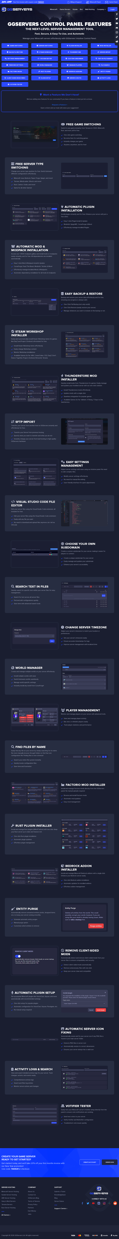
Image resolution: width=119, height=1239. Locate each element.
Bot (81, 9)
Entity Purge (104, 71)
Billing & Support (74, 2)
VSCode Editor (45, 58)
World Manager (44, 65)
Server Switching (45, 46)
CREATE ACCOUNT (89, 1162)
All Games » (6, 1215)
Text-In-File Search (104, 58)
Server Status (59, 1201)
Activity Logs (104, 78)
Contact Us (32, 1195)
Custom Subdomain (74, 58)
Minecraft (53, 9)
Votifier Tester (15, 84)
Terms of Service (34, 1201)
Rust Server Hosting (8, 1208)
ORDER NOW (109, 1162)
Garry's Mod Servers (9, 1201)
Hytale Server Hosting (9, 1195)
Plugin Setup (45, 78)
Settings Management (15, 58)
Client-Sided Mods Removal (15, 78)
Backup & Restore (15, 52)
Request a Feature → (59, 105)
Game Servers (65, 9)
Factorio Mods (15, 71)
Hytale (75, 9)
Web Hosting (90, 9)
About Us (31, 1192)
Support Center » (60, 1209)
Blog (55, 1198)
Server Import (104, 52)
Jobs (29, 1214)
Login (113, 9)
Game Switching (15, 46)
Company (100, 9)
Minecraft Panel (93, 2)
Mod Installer (104, 46)
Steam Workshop (44, 52)
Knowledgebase (60, 1195)
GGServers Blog (33, 1198)
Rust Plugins (44, 71)
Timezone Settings (14, 65)
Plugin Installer (74, 46)
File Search (104, 65)
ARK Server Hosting (8, 1198)
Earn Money (32, 1211)
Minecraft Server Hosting (10, 1192)
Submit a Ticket (59, 1192)
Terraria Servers (7, 1204)
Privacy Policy (32, 1204)
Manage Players (74, 65)
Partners (31, 1208)
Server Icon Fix (74, 78)
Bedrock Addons (74, 71)
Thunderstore (74, 52)
